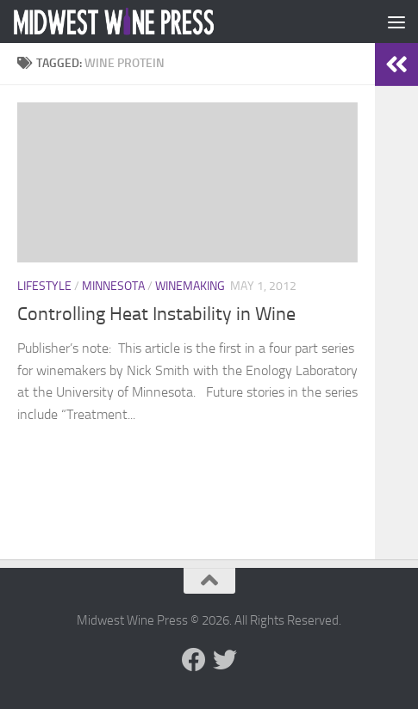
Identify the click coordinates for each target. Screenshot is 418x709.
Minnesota (113, 286)
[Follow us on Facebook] (194, 660)
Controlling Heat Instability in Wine (156, 314)
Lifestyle (44, 286)
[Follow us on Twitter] (225, 660)
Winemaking (190, 286)
